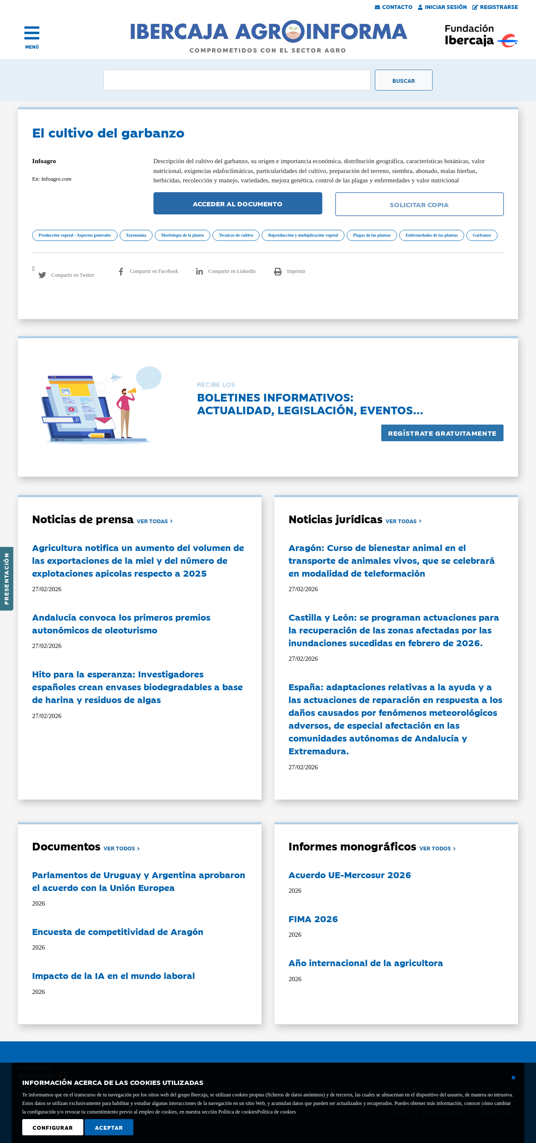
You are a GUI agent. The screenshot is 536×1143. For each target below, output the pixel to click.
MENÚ (32, 47)
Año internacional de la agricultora (366, 962)
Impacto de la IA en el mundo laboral (113, 975)
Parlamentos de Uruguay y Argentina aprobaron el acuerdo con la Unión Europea (138, 881)
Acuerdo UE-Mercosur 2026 (350, 874)
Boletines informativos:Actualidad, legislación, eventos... (310, 403)
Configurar (52, 1127)
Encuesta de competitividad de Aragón (117, 931)
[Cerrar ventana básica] (513, 1078)
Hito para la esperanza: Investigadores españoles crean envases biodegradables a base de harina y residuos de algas (137, 686)
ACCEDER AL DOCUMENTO (238, 203)
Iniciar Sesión (442, 6)
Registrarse (495, 6)
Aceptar (109, 1127)
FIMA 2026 (313, 918)
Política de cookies (276, 1112)
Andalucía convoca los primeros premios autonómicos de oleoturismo (121, 623)
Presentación (6, 579)
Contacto (393, 6)
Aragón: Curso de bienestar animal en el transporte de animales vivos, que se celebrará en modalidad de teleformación (392, 560)
